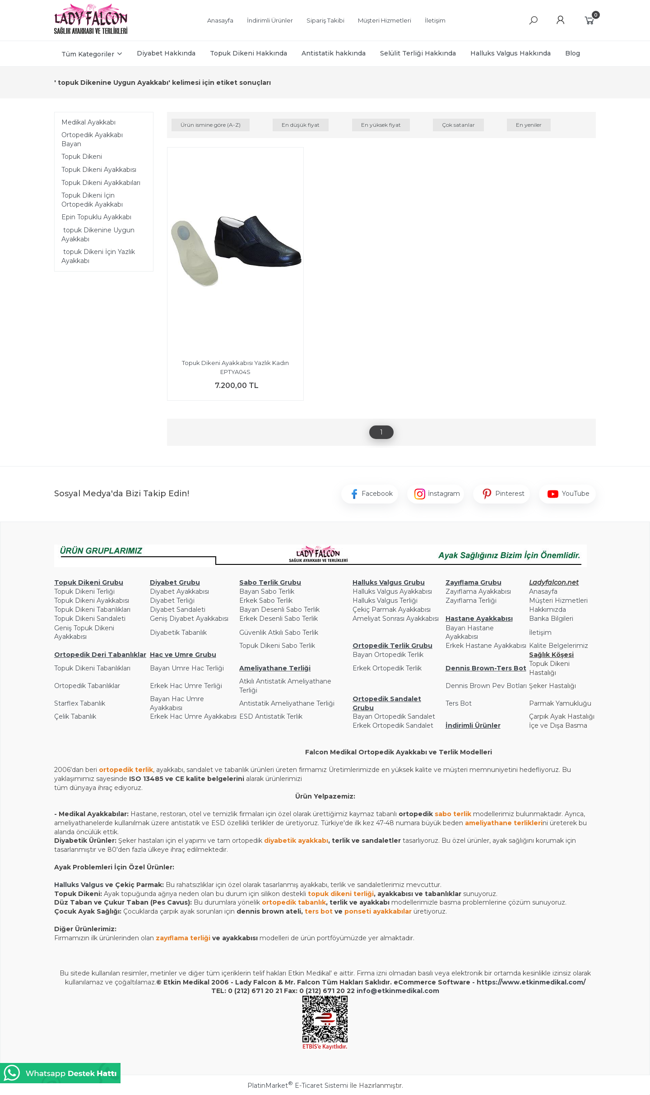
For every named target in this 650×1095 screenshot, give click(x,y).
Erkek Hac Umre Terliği (186, 686)
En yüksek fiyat (381, 124)
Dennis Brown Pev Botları (486, 686)
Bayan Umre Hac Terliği (187, 668)
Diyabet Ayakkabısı (179, 591)
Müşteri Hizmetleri (558, 600)
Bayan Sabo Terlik (266, 591)
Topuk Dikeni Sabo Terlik (277, 646)
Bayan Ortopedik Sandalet (394, 716)
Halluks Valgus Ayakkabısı (392, 591)
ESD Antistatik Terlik (270, 716)
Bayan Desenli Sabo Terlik (279, 609)
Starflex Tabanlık (79, 703)
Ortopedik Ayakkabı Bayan (92, 139)
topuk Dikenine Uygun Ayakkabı (98, 234)
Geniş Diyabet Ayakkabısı (189, 618)
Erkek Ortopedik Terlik (387, 668)
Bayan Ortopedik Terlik (388, 655)
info (364, 991)
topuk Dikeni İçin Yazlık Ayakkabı (98, 256)
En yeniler (529, 124)
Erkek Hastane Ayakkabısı (486, 646)
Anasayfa (543, 591)
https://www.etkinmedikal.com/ (531, 982)
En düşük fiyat (301, 124)
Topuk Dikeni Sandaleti (89, 618)
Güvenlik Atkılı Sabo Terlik (278, 632)
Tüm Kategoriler (87, 54)
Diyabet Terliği (172, 600)
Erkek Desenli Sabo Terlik (278, 618)
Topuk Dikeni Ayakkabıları (100, 183)
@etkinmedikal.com (405, 991)
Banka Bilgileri (551, 618)
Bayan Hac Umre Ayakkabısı (177, 703)
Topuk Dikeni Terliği (84, 591)
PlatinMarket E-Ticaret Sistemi (297, 1085)
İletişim (540, 632)
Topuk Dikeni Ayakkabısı (98, 170)
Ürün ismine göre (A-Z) (211, 124)
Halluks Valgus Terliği (385, 600)
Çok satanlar (458, 124)
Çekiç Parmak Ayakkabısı (392, 609)
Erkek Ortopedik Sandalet (393, 725)
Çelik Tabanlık (75, 716)
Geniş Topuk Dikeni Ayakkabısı (84, 632)
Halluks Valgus (78, 885)
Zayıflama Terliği (471, 600)
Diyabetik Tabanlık (178, 632)
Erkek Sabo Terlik (265, 600)
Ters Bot (459, 703)
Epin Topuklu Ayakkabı (96, 217)
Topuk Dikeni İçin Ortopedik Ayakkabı (92, 199)
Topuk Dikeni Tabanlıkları (92, 609)
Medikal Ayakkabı (88, 122)
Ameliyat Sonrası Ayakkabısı (396, 618)
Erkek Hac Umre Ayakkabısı (193, 716)
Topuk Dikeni (81, 156)
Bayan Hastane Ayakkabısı (470, 632)
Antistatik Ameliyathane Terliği (286, 703)
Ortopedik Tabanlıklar (87, 686)
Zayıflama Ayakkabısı (478, 591)
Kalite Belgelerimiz (558, 646)
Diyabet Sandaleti (177, 609)
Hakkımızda (547, 609)
